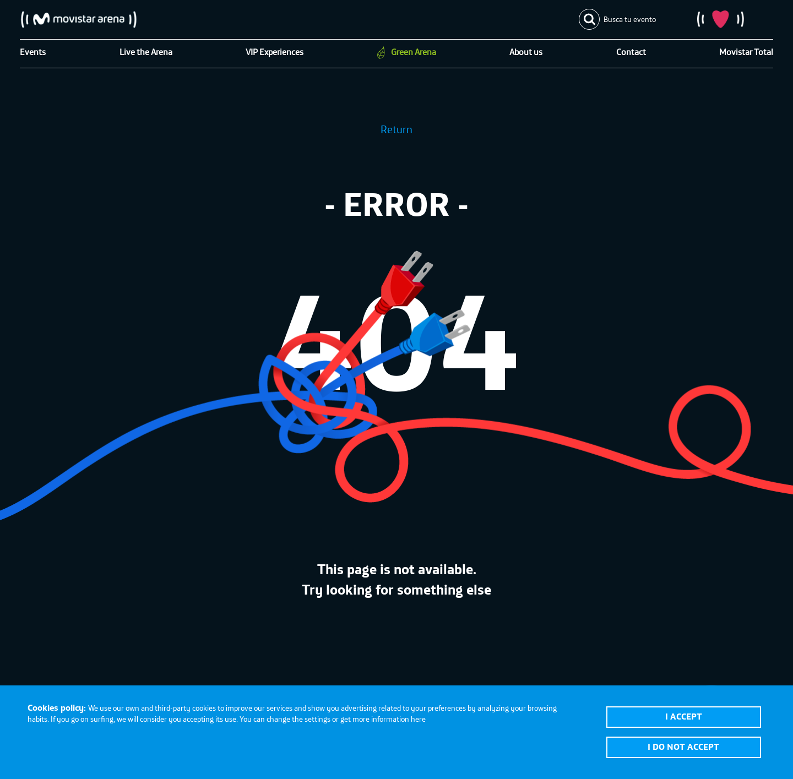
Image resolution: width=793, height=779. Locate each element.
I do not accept (683, 746)
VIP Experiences (274, 51)
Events (33, 51)
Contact (631, 51)
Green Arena (413, 51)
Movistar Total (746, 51)
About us (525, 51)
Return (396, 129)
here (418, 719)
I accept (683, 716)
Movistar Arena (78, 19)
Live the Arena (146, 51)
